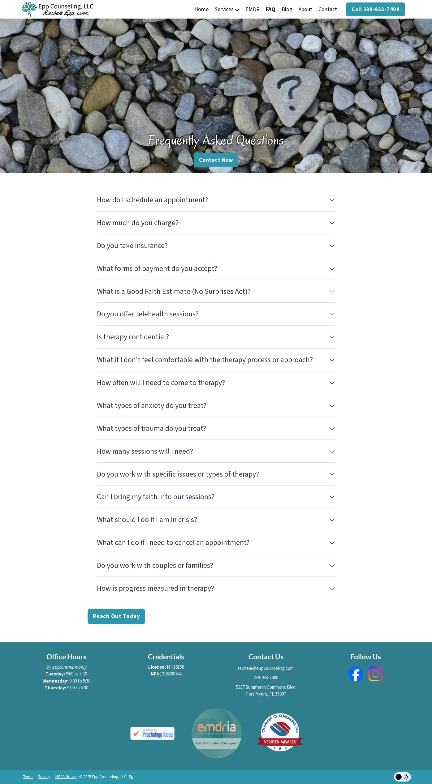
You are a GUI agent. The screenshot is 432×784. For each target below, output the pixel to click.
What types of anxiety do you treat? (151, 405)
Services (227, 9)
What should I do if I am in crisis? (147, 519)
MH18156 (175, 667)
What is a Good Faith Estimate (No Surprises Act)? (174, 291)
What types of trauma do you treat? (151, 428)
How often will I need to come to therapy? (161, 382)
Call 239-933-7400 (376, 9)
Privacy (44, 777)
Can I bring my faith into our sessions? (155, 496)
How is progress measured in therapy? (155, 588)
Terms (28, 777)
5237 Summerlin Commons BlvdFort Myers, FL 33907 (266, 691)
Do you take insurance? (132, 245)
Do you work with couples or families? (155, 565)
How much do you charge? (138, 222)
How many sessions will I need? (145, 451)
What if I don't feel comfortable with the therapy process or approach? (205, 359)
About (305, 9)
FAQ (270, 9)
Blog (287, 9)
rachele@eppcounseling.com (266, 668)
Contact (327, 9)
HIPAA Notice (65, 777)
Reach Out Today (116, 616)
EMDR (252, 9)
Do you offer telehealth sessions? (148, 314)
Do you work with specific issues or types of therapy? (178, 474)
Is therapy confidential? (133, 337)
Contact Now (216, 160)
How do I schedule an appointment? (152, 200)
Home (201, 9)
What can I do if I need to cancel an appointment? (173, 542)
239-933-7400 (265, 678)
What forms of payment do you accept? (157, 268)
